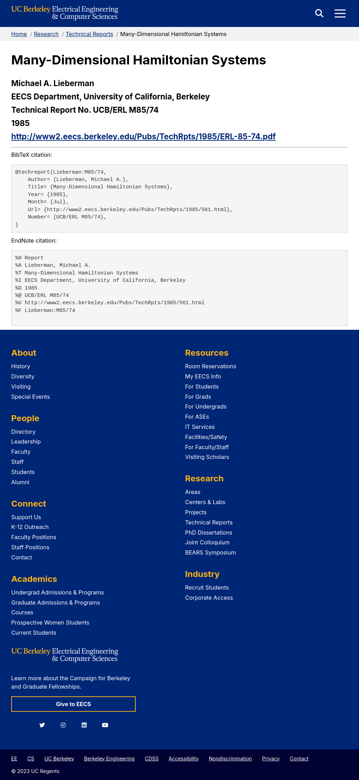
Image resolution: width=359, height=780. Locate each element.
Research (46, 33)
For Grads (198, 396)
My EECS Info (203, 376)
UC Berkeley (59, 758)
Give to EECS (73, 704)
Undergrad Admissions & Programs (57, 592)
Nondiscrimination (230, 758)
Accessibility (184, 758)
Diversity (22, 376)
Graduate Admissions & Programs (55, 602)
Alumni (20, 482)
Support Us (26, 517)
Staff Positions (30, 547)
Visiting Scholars (207, 456)
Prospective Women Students (50, 622)
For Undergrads (205, 406)
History (20, 366)
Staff (17, 461)
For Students (202, 386)
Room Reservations (210, 366)
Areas (193, 491)
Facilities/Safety (206, 436)
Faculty (21, 451)
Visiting (21, 386)
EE (14, 758)
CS (30, 758)
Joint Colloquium (207, 542)
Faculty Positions (33, 537)
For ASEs (197, 416)
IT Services (200, 426)
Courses (22, 612)
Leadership (26, 441)
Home (19, 33)
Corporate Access (209, 597)
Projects (195, 512)
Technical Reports (89, 33)
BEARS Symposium (210, 552)
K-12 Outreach (30, 526)
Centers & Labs (205, 502)
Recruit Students (207, 587)
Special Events (30, 396)
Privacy (271, 758)
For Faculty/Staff (207, 447)
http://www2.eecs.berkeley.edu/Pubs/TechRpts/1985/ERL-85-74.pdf (143, 136)
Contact (21, 557)
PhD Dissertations (208, 532)
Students (23, 471)
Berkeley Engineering (109, 758)
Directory (23, 431)
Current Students (33, 632)
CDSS (151, 758)
